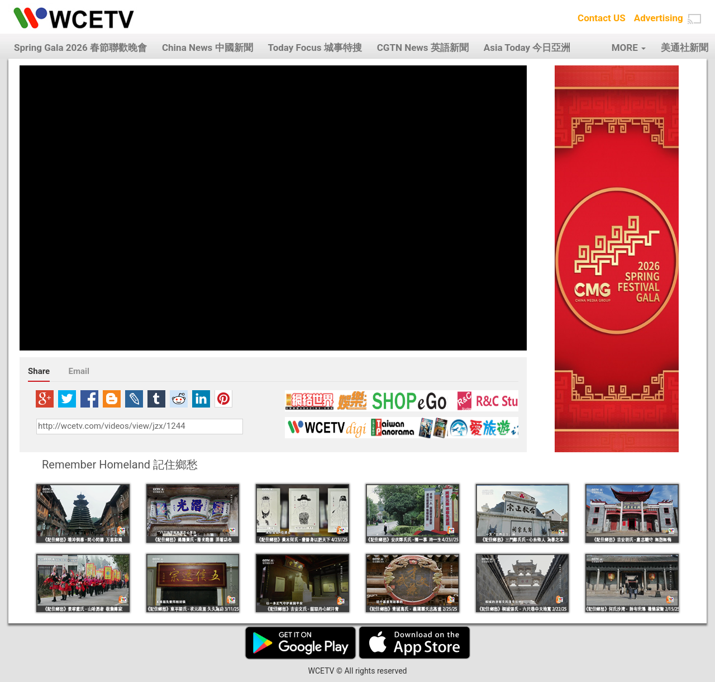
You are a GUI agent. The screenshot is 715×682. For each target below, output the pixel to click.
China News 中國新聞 (207, 47)
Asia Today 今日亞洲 (527, 47)
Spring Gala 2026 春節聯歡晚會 (80, 47)
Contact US (602, 17)
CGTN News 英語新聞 (423, 47)
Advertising (658, 17)
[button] (694, 19)
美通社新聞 (684, 47)
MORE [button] (629, 47)
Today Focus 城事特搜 (315, 47)
